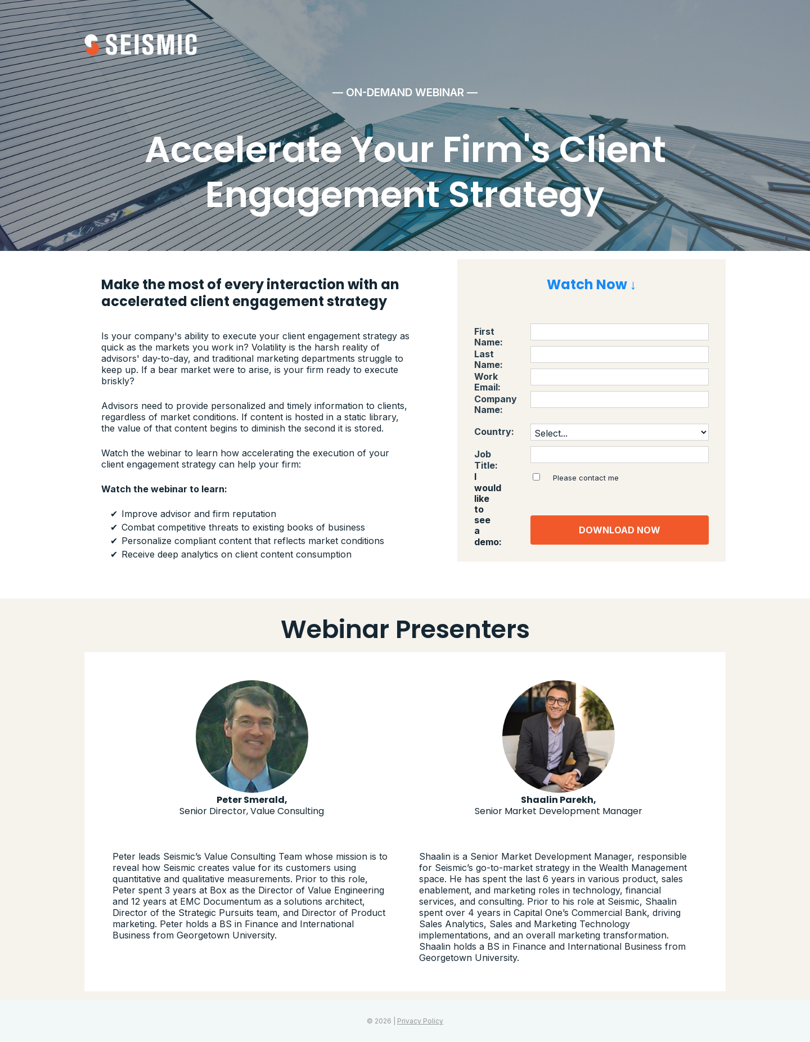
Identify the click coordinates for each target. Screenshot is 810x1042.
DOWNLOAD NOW (619, 530)
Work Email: (500, 376)
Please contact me (586, 477)
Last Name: (499, 354)
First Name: (499, 331)
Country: (494, 431)
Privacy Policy (420, 1021)
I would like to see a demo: (498, 487)
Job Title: (495, 454)
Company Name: (495, 404)
